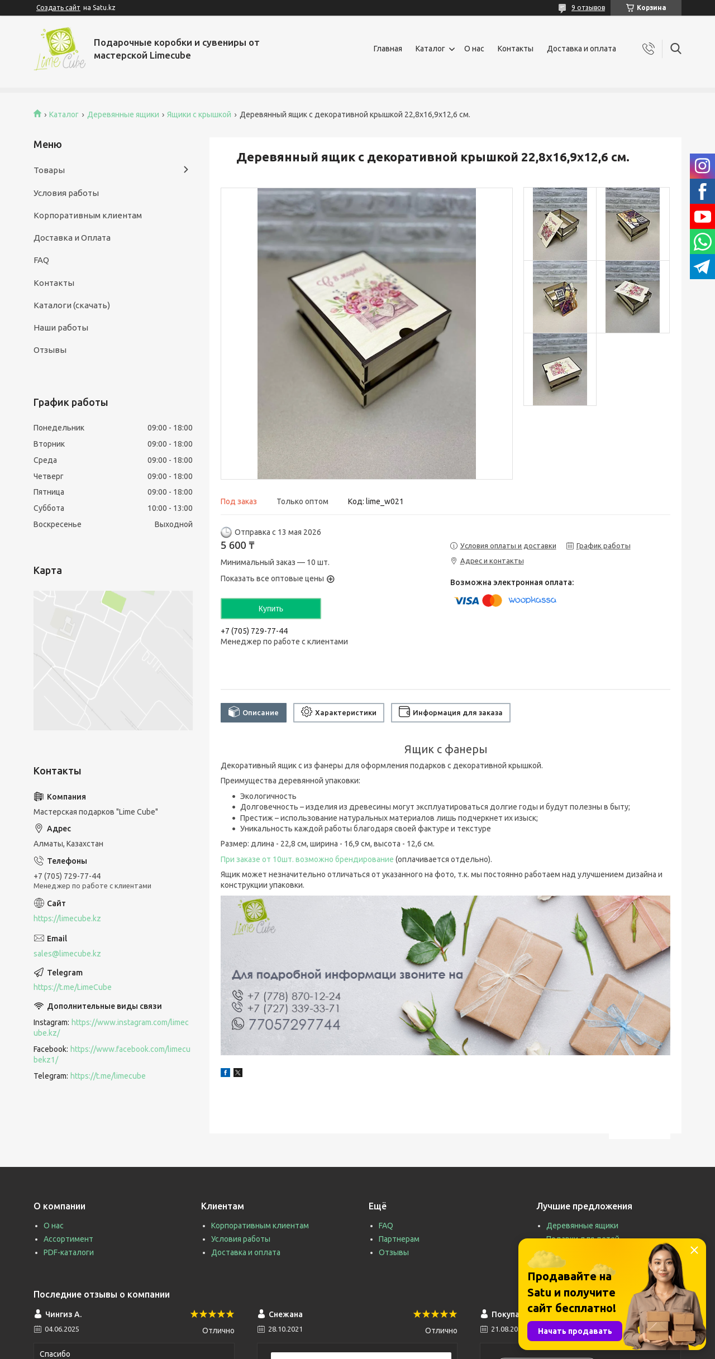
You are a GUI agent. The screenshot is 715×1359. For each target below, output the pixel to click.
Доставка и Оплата (72, 237)
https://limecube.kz (67, 918)
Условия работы (66, 193)
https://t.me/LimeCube (73, 987)
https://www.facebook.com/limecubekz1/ (112, 1054)
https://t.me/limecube (108, 1075)
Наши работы (61, 327)
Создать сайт (58, 7)
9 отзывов (588, 7)
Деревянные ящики (123, 114)
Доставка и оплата (581, 48)
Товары (49, 170)
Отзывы (50, 350)
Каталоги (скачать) (72, 305)
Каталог (430, 48)
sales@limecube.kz (67, 953)
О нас (474, 48)
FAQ (41, 260)
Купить (271, 608)
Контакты (515, 48)
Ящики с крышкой (199, 114)
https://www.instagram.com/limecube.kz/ (111, 1027)
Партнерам (399, 1238)
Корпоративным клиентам (88, 215)
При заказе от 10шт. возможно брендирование (307, 859)
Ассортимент (68, 1238)
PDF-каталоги (69, 1252)
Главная (388, 48)
